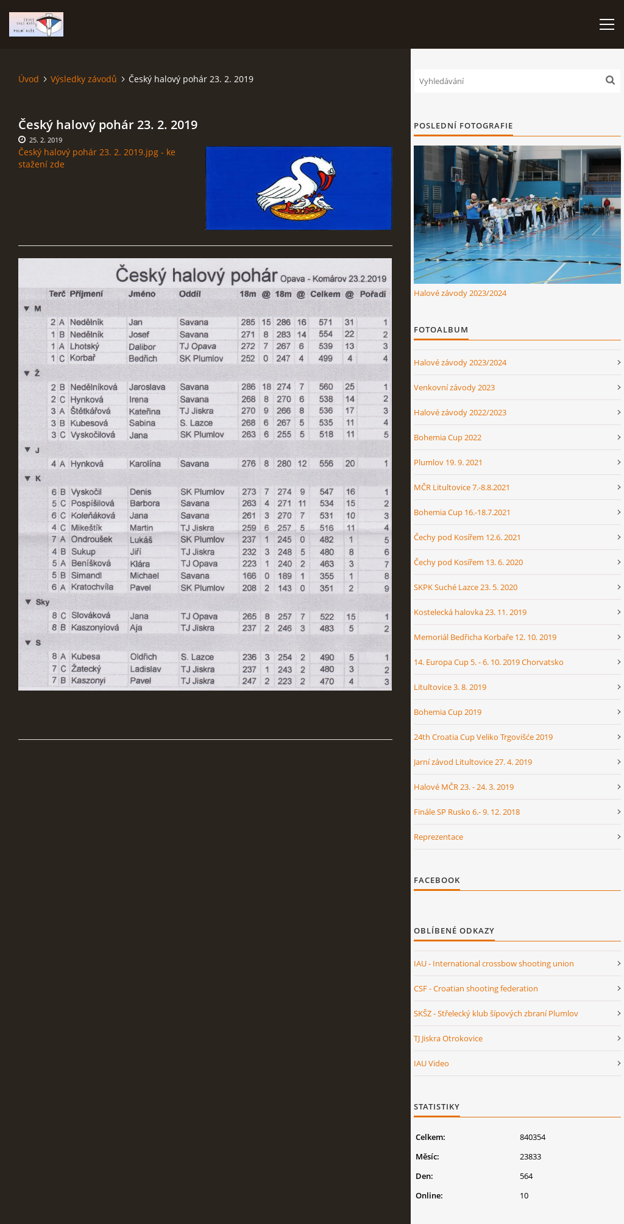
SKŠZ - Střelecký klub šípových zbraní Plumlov (496, 1013)
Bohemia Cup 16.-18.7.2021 (462, 512)
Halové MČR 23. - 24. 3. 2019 (464, 786)
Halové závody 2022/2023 (460, 412)
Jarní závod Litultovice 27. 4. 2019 (473, 761)
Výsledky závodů (84, 79)
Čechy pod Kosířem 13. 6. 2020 (468, 562)
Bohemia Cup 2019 (447, 711)
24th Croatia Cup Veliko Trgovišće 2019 (483, 736)
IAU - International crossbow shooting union (494, 963)
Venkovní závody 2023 (454, 387)
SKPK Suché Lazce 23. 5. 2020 (465, 587)
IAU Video (431, 1063)
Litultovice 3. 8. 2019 (450, 686)
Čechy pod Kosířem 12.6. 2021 (467, 537)
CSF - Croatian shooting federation (476, 988)
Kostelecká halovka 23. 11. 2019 (470, 612)
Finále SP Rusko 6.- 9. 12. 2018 (467, 811)
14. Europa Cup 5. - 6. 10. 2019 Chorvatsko (489, 661)
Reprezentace (438, 836)
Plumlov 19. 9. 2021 (448, 462)
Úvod (28, 79)
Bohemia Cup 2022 (447, 437)
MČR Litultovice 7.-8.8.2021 (462, 487)
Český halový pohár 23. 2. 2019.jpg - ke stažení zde (97, 158)
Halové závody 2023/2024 (460, 292)
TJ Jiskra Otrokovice (448, 1038)
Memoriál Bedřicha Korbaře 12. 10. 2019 (485, 636)
